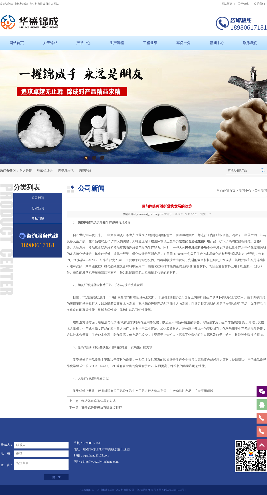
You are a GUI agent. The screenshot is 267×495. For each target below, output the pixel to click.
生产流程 (117, 43)
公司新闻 (38, 198)
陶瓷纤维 (85, 170)
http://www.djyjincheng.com (149, 214)
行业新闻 (38, 208)
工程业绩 (150, 43)
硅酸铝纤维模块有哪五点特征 (101, 407)
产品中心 (83, 43)
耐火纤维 (26, 170)
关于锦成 (243, 3)
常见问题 (38, 218)
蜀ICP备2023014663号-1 (173, 489)
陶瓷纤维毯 (66, 170)
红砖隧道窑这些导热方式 (98, 401)
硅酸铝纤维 (45, 170)
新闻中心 (217, 43)
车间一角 (183, 43)
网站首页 (226, 3)
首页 (232, 190)
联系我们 (259, 3)
